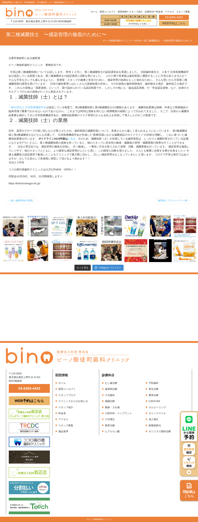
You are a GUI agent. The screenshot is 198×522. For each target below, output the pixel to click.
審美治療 (154, 395)
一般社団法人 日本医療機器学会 (27, 107)
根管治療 (110, 425)
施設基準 (63, 431)
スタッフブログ (67, 395)
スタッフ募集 (65, 425)
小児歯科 (110, 395)
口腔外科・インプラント (118, 413)
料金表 (62, 413)
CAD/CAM (154, 401)
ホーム (94, 12)
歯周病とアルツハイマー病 (174, 200)
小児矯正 (110, 419)
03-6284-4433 (29, 388)
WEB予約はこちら (174, 23)
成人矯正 (154, 419)
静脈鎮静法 (155, 425)
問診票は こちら (189, 490)
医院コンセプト (67, 389)
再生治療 (154, 389)
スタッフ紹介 (65, 407)
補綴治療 (110, 401)
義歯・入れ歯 (112, 407)
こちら (72, 138)
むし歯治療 (111, 383)
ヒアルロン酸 (112, 431)
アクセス (63, 419)
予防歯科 (154, 383)
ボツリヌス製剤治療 (160, 431)
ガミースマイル (157, 413)
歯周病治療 (111, 389)
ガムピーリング (157, 407)
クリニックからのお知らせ (73, 401)
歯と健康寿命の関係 (20, 200)
